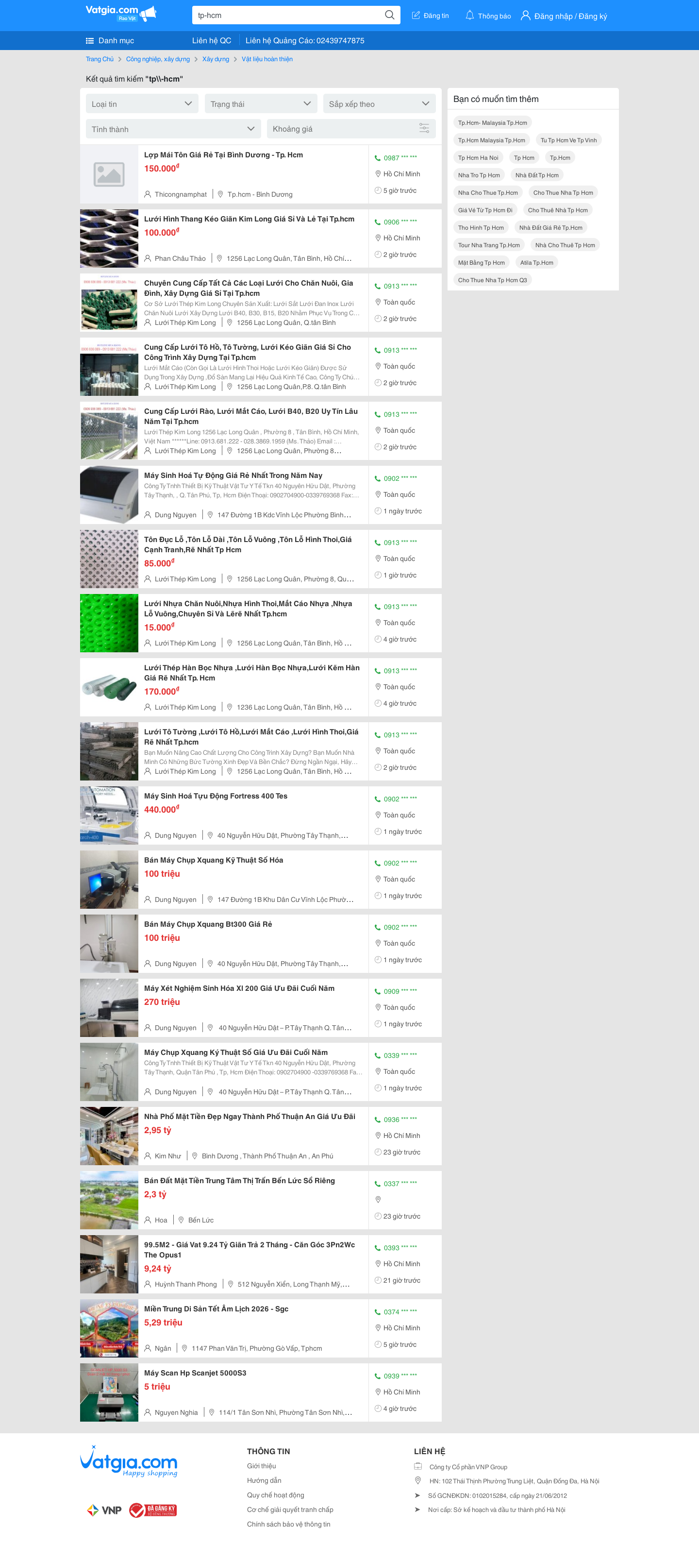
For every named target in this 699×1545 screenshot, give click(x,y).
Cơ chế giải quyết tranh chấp (290, 1509)
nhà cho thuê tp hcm (565, 244)
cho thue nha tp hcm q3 (492, 279)
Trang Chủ (100, 58)
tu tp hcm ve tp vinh (569, 140)
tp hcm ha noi (478, 157)
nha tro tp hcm (479, 174)
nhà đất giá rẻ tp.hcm (550, 227)
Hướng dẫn (264, 1480)
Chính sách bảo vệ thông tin (289, 1523)
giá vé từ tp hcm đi (485, 209)
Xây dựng (215, 58)
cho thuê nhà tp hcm (558, 209)
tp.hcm (560, 157)
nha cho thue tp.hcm (488, 192)
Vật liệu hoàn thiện (267, 58)
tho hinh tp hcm (481, 227)
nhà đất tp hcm (537, 174)
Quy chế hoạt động (275, 1494)
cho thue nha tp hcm (563, 192)
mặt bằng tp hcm (481, 262)
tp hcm (524, 157)
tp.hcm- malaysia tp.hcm (492, 122)
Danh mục (110, 40)
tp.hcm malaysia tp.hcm (491, 140)
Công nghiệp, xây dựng (158, 58)
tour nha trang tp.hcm (489, 244)
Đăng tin (430, 15)
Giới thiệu (261, 1465)
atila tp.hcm (536, 262)
